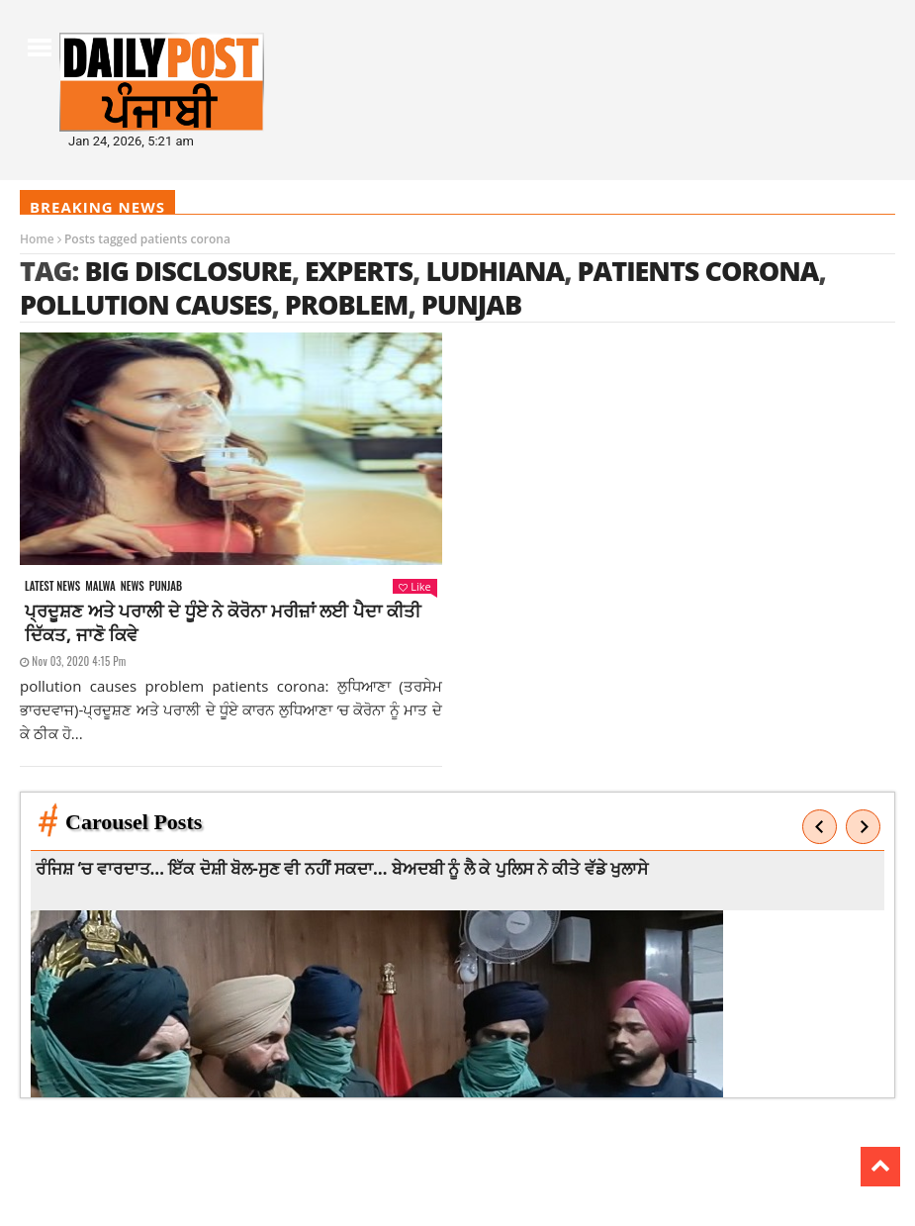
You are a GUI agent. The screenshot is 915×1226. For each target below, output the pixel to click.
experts (358, 270)
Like (414, 586)
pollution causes (145, 304)
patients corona (698, 270)
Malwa (100, 586)
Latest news (52, 586)
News (132, 586)
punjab (471, 304)
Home (37, 239)
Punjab (165, 586)
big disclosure (187, 270)
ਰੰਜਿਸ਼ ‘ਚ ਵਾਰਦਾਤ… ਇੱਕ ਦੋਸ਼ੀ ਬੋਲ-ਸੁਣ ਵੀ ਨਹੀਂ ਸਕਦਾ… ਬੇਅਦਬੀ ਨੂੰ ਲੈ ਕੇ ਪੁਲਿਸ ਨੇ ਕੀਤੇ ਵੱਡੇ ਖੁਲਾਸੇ (344, 868)
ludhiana (494, 270)
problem (347, 304)
